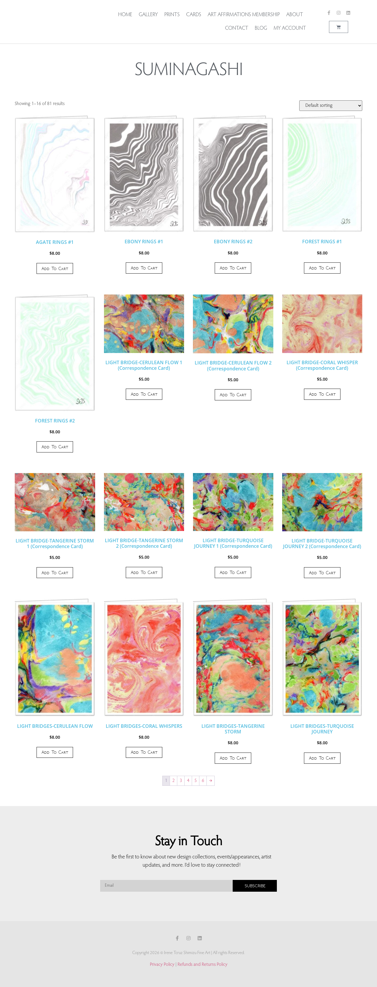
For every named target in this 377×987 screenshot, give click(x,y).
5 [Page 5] (195, 780)
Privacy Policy (162, 964)
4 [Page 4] (188, 780)
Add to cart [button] (55, 268)
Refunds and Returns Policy (202, 964)
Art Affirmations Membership (244, 15)
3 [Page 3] (181, 780)
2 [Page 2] (173, 780)
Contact (236, 28)
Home (125, 15)
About (296, 15)
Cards (193, 15)
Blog (261, 28)
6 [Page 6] (203, 780)
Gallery (148, 15)
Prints (172, 15)
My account (290, 28)
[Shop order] (330, 105)
